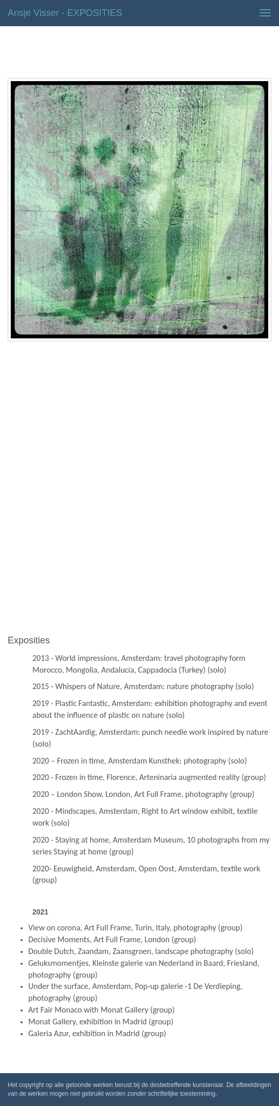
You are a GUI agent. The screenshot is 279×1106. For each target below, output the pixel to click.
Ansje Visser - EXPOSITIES (65, 13)
